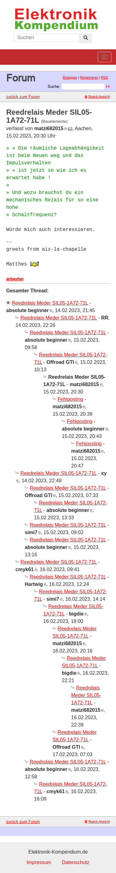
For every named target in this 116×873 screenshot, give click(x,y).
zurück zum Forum (23, 96)
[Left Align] (85, 38)
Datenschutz (75, 862)
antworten (15, 278)
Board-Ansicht (97, 96)
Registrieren (89, 77)
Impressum (39, 862)
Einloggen (70, 77)
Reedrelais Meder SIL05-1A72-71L (50, 303)
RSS (104, 77)
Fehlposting (70, 399)
